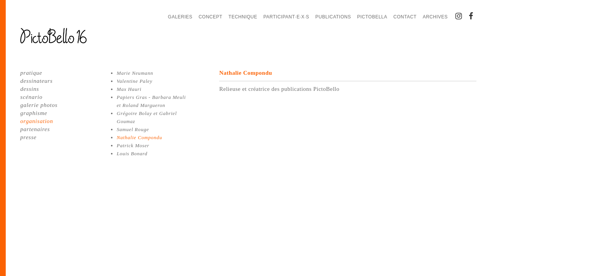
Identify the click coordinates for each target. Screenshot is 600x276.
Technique (242, 17)
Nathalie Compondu (139, 137)
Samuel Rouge (133, 129)
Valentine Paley (134, 81)
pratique (31, 73)
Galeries (180, 17)
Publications (333, 17)
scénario (31, 97)
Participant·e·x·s (286, 17)
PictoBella (372, 17)
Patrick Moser (133, 145)
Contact (405, 17)
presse (28, 137)
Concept (210, 17)
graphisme (33, 113)
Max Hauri (129, 89)
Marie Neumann (135, 73)
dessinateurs (36, 81)
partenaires (35, 129)
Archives (435, 17)
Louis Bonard (132, 153)
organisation (36, 121)
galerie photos (38, 105)
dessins (29, 89)
